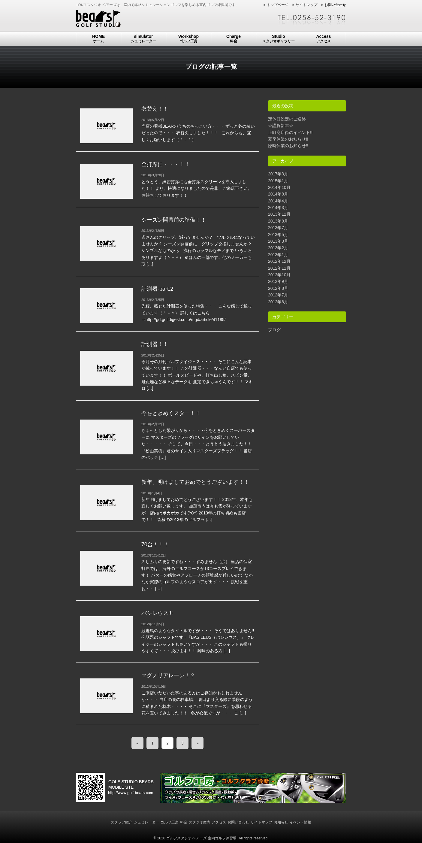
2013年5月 (278, 234)
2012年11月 (279, 268)
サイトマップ (306, 5)
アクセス (219, 822)
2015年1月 (278, 180)
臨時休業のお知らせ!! (288, 145)
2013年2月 (278, 247)
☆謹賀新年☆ (280, 125)
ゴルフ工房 (170, 822)
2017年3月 (278, 173)
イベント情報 (300, 822)
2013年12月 (279, 214)
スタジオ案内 (199, 822)
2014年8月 (278, 194)
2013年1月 (278, 254)
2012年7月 (278, 295)
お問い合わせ (335, 5)
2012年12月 (279, 261)
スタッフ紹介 (121, 822)
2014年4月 (278, 201)
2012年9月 (278, 281)
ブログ (274, 329)
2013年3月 (278, 241)
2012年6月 (278, 301)
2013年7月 (278, 227)
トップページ (277, 5)
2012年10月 (279, 274)
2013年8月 (278, 221)
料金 (183, 822)
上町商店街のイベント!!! (291, 132)
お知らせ (281, 822)
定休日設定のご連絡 (287, 119)
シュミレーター (146, 822)
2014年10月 (279, 187)
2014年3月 (278, 207)
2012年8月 (278, 288)
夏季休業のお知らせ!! (288, 139)
